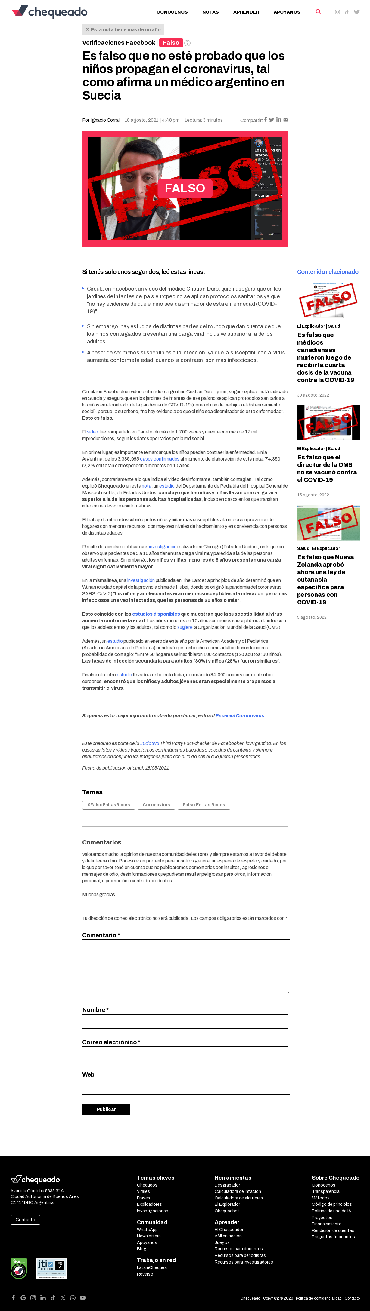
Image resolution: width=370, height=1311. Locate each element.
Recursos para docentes (239, 1249)
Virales (143, 1191)
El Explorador (227, 1204)
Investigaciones (152, 1211)
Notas (210, 12)
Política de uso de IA (331, 1211)
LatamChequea (152, 1267)
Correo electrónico (111, 1042)
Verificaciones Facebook (118, 42)
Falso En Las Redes (204, 805)
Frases (143, 1198)
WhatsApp (147, 1229)
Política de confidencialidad (319, 1298)
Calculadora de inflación (238, 1191)
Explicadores (149, 1204)
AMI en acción (228, 1236)
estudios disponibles (156, 614)
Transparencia (326, 1191)
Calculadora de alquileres (239, 1198)
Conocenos (172, 12)
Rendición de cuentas (333, 1230)
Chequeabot (227, 1211)
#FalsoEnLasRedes (108, 805)
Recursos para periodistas (240, 1255)
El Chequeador (229, 1229)
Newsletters (149, 1236)
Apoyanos (287, 12)
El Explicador (311, 326)
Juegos (222, 1242)
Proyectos (322, 1217)
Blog (141, 1249)
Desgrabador (227, 1185)
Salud (334, 326)
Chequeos (147, 1185)
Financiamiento (327, 1224)
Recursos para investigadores (244, 1262)
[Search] (318, 11)
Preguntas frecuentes (333, 1237)
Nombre (95, 1009)
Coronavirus (156, 805)
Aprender (246, 12)
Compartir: (251, 120)
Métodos (321, 1198)
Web (88, 1074)
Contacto (25, 1220)
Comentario (101, 935)
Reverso (145, 1274)
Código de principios (332, 1204)
